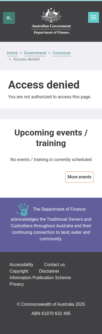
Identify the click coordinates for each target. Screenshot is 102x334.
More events (79, 176)
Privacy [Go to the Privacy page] (17, 284)
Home (12, 53)
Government (35, 53)
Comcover (61, 53)
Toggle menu (93, 17)
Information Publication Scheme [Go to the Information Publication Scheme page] (40, 277)
